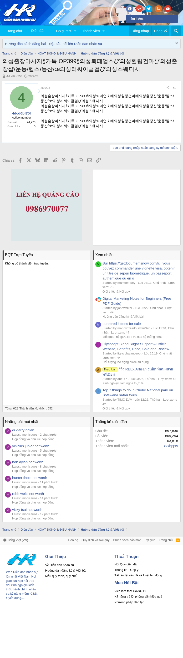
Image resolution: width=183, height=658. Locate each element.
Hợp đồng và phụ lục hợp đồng (33, 439)
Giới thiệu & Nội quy (116, 291)
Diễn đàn (38, 31)
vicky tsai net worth (27, 510)
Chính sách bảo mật (127, 540)
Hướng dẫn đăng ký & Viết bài (122, 316)
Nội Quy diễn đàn (126, 564)
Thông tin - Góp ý (126, 570)
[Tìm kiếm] (152, 19)
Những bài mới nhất (21, 422)
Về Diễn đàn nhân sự (59, 565)
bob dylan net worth (27, 462)
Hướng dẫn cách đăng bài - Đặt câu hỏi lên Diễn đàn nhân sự (53, 44)
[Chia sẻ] (168, 88)
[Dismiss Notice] (176, 43)
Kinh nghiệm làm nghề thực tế (122, 383)
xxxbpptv (171, 446)
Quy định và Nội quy (95, 540)
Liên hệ (73, 540)
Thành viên (91, 31)
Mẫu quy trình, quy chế (61, 576)
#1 (174, 88)
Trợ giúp (149, 540)
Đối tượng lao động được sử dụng (125, 362)
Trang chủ (14, 31)
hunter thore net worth (29, 478)
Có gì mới (63, 31)
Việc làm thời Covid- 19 (130, 591)
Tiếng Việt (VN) (15, 540)
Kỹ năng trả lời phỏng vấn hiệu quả (138, 596)
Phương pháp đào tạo (129, 602)
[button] (75, 30)
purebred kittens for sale (121, 324)
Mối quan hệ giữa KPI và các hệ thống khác (132, 337)
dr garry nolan (23, 430)
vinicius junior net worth (30, 446)
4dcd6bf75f (14, 76)
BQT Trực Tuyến (19, 255)
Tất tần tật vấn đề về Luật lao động (138, 575)
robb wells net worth (28, 494)
